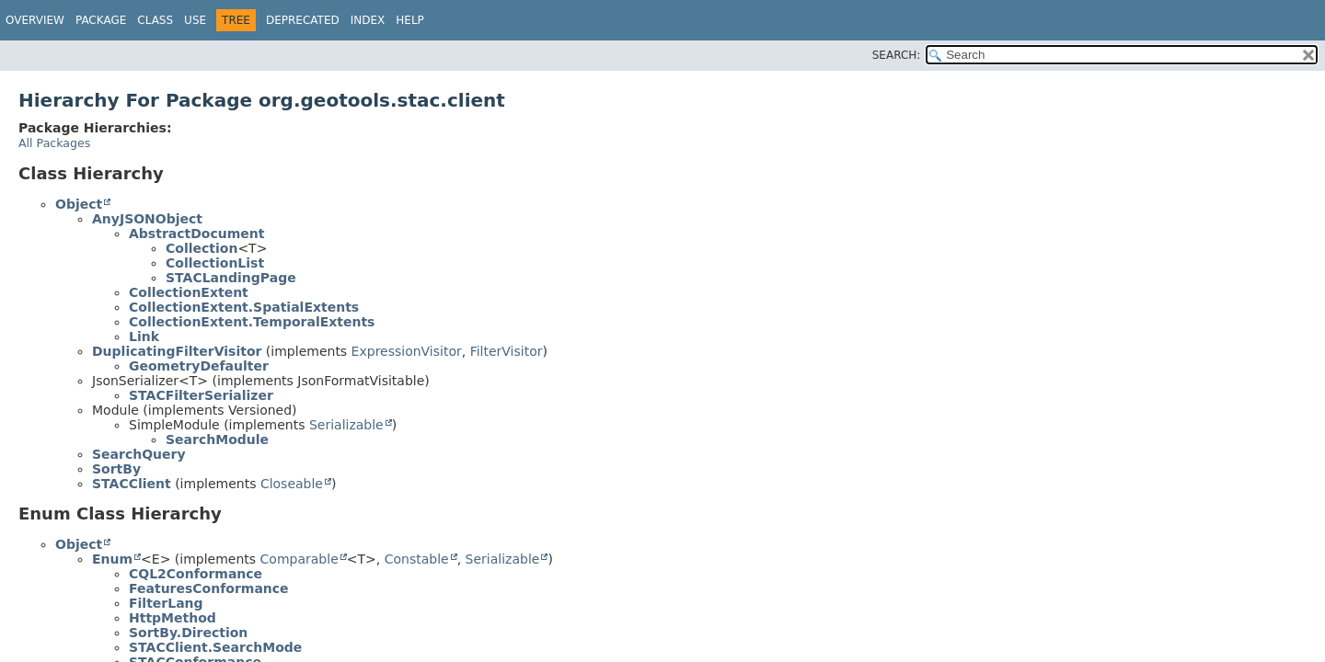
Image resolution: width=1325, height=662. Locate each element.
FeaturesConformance (209, 588)
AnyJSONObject (147, 218)
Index (368, 20)
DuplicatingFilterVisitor (176, 351)
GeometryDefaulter (199, 366)
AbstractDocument (196, 233)
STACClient (131, 483)
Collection (201, 248)
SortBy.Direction (188, 632)
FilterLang (166, 603)
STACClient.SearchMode (215, 647)
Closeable (291, 483)
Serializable (346, 424)
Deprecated (303, 20)
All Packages (54, 143)
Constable (417, 559)
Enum (112, 559)
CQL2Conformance (195, 573)
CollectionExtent (188, 292)
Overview (35, 20)
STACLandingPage (231, 277)
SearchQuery (139, 454)
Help (410, 20)
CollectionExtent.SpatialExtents (244, 307)
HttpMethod (172, 618)
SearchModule (217, 439)
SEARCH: (896, 55)
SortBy (116, 469)
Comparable (299, 559)
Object (78, 204)
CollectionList (215, 263)
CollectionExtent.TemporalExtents (251, 321)
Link (144, 336)
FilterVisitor (506, 351)
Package (100, 20)
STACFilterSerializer (201, 395)
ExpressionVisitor (406, 351)
